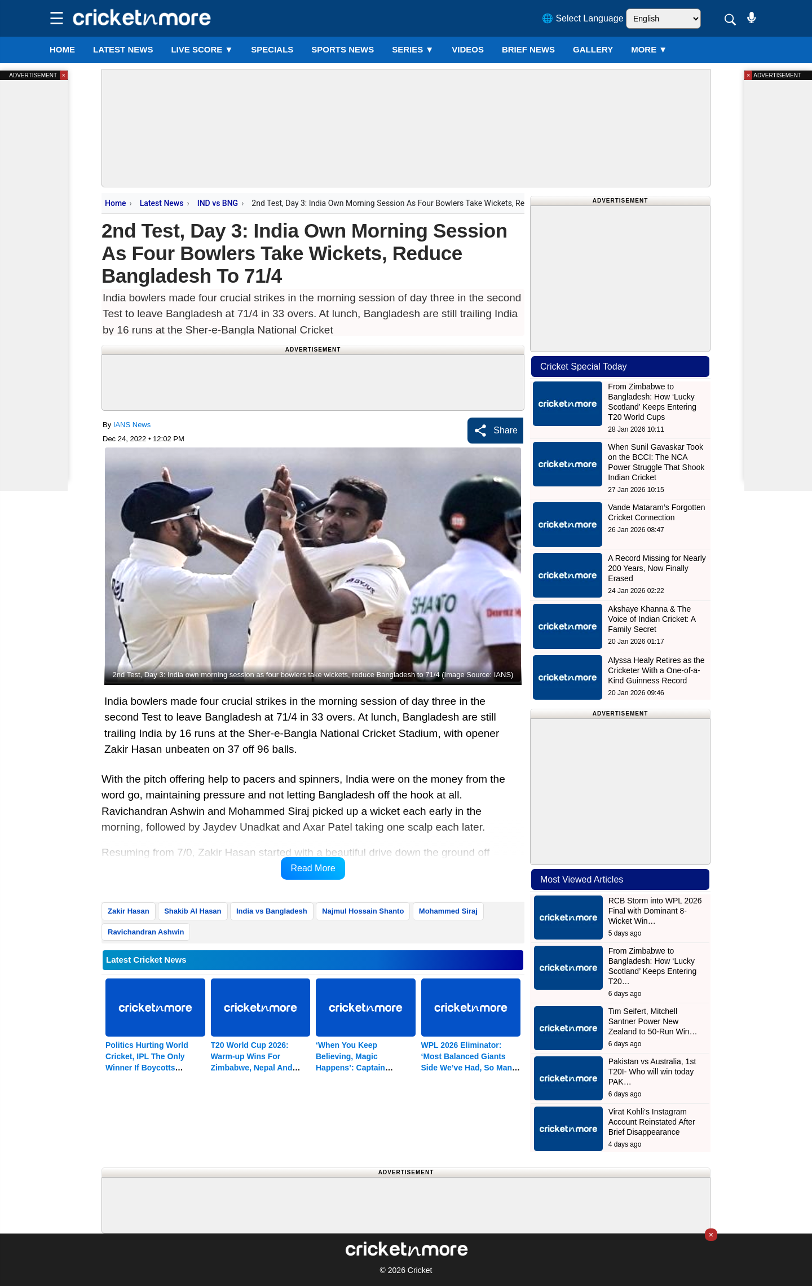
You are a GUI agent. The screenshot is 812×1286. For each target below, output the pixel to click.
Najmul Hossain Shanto (363, 911)
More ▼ (649, 49)
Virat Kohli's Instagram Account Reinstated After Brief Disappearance (651, 1121)
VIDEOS (468, 49)
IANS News (132, 424)
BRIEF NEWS (528, 49)
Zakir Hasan (128, 911)
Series (413, 49)
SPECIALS (272, 49)
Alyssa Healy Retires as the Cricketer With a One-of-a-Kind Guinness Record (656, 670)
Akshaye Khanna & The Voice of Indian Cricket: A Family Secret (651, 619)
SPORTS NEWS (342, 49)
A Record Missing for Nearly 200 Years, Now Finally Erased (657, 568)
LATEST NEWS (123, 49)
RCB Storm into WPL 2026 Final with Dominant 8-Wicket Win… (655, 910)
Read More (312, 868)
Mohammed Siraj (448, 911)
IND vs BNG (217, 203)
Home (62, 49)
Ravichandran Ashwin (146, 932)
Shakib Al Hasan (192, 911)
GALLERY (593, 49)
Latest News (162, 203)
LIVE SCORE (202, 49)
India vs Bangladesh (271, 911)
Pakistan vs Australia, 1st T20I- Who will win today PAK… (652, 1071)
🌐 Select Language (583, 18)
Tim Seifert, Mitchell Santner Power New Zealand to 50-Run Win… (653, 1021)
